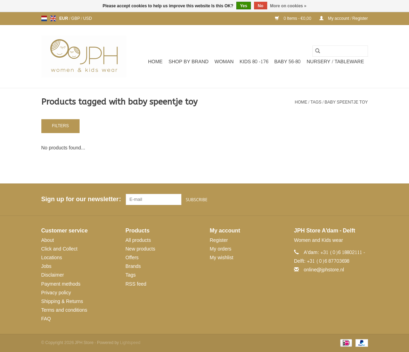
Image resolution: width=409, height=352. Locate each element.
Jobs (46, 266)
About (47, 240)
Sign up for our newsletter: (81, 199)
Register (219, 240)
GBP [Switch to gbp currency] (76, 18)
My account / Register (343, 18)
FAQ (46, 318)
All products (138, 240)
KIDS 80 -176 (253, 61)
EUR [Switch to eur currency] (64, 18)
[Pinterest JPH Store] (349, 199)
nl (44, 18)
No (260, 5)
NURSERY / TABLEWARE (335, 61)
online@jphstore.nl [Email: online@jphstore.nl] (324, 269)
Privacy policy (56, 292)
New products (140, 249)
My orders (220, 249)
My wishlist (222, 257)
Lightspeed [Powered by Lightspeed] (130, 342)
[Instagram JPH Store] (362, 199)
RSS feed (135, 284)
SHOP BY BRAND (188, 61)
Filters (60, 126)
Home (155, 61)
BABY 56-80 (287, 61)
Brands (133, 266)
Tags (315, 102)
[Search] (340, 51)
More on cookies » (288, 5)
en (53, 18)
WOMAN (224, 61)
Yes (243, 5)
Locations (51, 257)
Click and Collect (59, 249)
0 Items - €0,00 (293, 18)
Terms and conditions (64, 310)
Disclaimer (52, 275)
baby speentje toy (346, 102)
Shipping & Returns (62, 301)
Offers (132, 257)
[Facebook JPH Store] (337, 199)
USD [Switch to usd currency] (87, 18)
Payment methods (61, 284)
